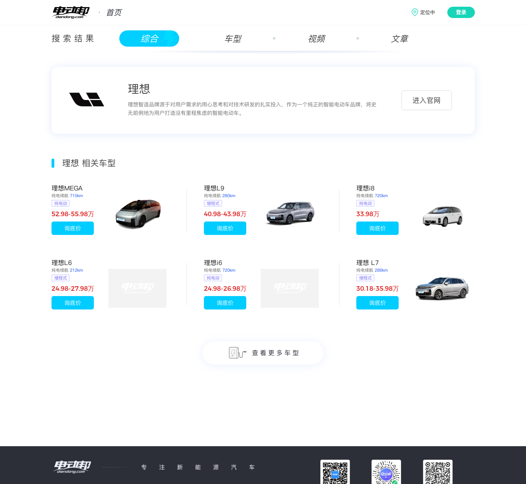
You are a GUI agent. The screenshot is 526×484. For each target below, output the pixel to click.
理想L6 (62, 262)
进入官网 (426, 100)
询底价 (72, 228)
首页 (113, 12)
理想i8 (365, 188)
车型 (232, 39)
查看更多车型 (265, 353)
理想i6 (213, 262)
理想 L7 (367, 262)
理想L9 (214, 188)
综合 (149, 39)
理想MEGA (67, 188)
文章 (399, 39)
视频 (316, 39)
